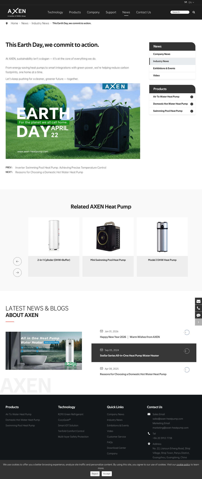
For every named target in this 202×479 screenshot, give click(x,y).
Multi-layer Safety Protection (73, 436)
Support (111, 12)
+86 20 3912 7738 (162, 438)
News (126, 12)
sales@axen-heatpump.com (168, 418)
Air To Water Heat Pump (166, 96)
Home (14, 23)
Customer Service (116, 436)
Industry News (40, 23)
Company (93, 12)
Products (75, 12)
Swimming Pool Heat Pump (168, 111)
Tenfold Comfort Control (71, 431)
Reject (95, 473)
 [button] (17, 261)
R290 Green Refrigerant (70, 414)
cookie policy (183, 464)
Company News (161, 54)
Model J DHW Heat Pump (162, 260)
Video (156, 75)
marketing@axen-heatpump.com (171, 427)
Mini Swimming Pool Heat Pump (108, 260)
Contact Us (143, 12)
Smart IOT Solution (68, 425)
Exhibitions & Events (164, 68)
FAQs (110, 442)
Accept (106, 473)
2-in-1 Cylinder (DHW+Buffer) (53, 260)
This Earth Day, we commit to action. (71, 23)
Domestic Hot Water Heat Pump (170, 104)
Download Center (116, 447)
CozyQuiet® (64, 419)
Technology (55, 12)
